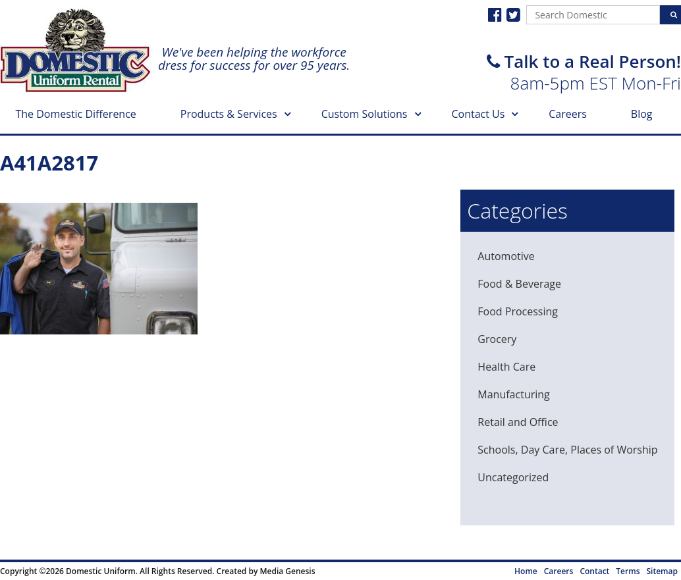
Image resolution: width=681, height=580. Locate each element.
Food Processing (517, 311)
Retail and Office (517, 422)
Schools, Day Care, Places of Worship (567, 449)
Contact (594, 571)
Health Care (506, 366)
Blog (642, 114)
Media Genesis (287, 571)
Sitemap (662, 571)
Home (525, 571)
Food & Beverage (519, 284)
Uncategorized (513, 477)
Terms (628, 571)
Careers (568, 114)
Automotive (505, 256)
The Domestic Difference (75, 114)
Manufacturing (513, 394)
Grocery (496, 339)
